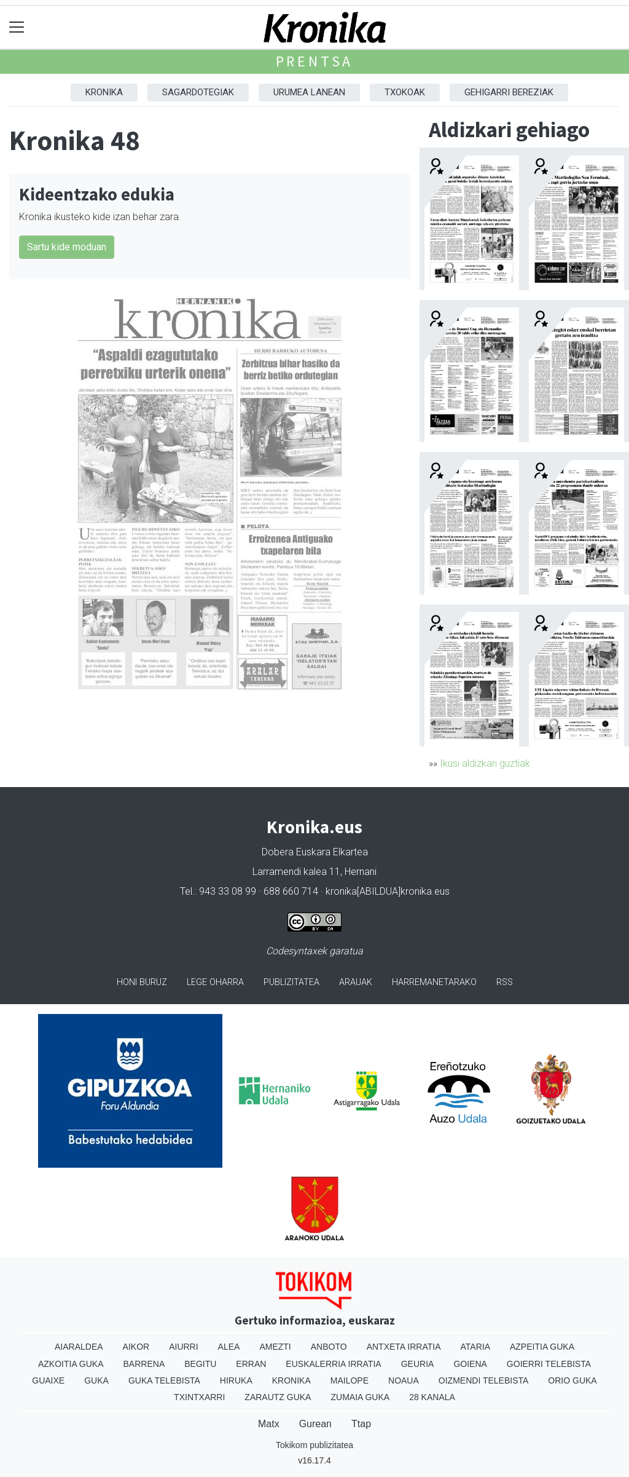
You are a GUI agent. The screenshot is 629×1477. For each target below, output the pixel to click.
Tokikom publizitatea (314, 1445)
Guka (96, 1380)
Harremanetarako (434, 982)
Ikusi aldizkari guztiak (485, 763)
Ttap (361, 1424)
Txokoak (405, 92)
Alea (229, 1347)
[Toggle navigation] (17, 27)
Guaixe (48, 1380)
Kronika (104, 92)
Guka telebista (164, 1380)
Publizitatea (291, 982)
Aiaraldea (79, 1347)
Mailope (349, 1380)
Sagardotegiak (198, 92)
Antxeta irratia (404, 1347)
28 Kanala (432, 1397)
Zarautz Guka (277, 1397)
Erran (251, 1364)
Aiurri (183, 1347)
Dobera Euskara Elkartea (315, 852)
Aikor (136, 1347)
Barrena (144, 1364)
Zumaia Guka (359, 1397)
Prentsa (315, 61)
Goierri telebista (549, 1364)
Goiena (469, 1364)
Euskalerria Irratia (333, 1364)
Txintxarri (199, 1397)
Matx (268, 1424)
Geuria (417, 1364)
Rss (504, 982)
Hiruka (236, 1380)
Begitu (200, 1364)
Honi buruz (142, 982)
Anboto (329, 1347)
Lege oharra (215, 982)
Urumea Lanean (309, 92)
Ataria (475, 1347)
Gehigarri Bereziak (508, 92)
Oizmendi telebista (484, 1380)
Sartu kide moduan (66, 247)
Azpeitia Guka (542, 1347)
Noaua (403, 1380)
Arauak (355, 982)
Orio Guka (572, 1380)
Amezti (275, 1347)
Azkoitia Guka (71, 1364)
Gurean (315, 1424)
